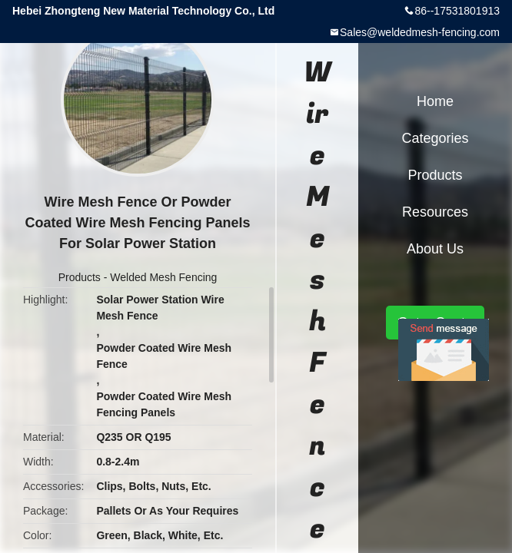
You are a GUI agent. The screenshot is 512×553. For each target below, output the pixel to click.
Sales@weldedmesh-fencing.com (420, 32)
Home (435, 101)
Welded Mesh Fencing (163, 277)
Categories (434, 138)
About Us (435, 249)
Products (79, 277)
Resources (435, 212)
